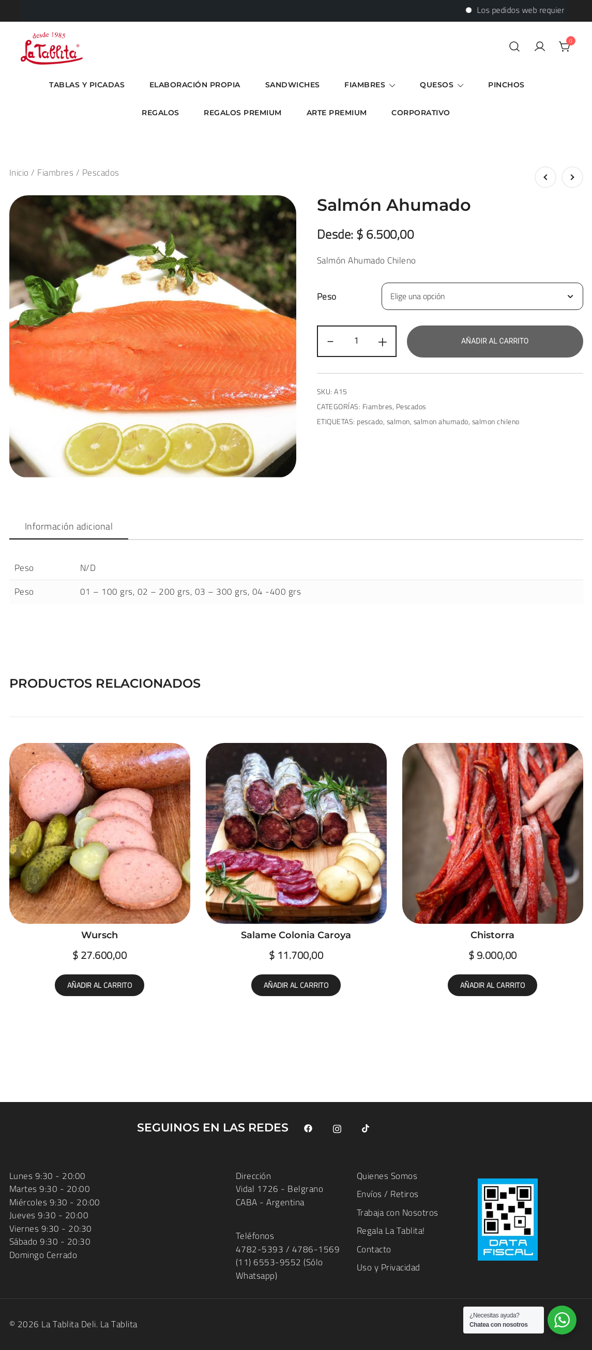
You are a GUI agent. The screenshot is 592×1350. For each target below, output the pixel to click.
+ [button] (382, 341)
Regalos (160, 112)
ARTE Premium (337, 112)
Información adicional (69, 526)
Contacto (374, 1249)
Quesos (436, 84)
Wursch (99, 935)
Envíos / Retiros (388, 1194)
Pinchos (506, 84)
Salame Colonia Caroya (296, 935)
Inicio (19, 172)
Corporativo (420, 112)
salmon (398, 421)
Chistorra (492, 935)
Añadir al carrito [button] (99, 985)
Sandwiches (292, 84)
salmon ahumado (441, 421)
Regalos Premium (243, 112)
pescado (370, 421)
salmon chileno (496, 421)
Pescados (100, 172)
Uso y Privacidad (388, 1267)
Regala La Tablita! (391, 1230)
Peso (327, 296)
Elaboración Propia (194, 84)
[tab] (69, 526)
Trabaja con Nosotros (397, 1212)
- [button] (330, 341)
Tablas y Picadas (87, 84)
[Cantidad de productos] (357, 341)
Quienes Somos (387, 1176)
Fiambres (364, 84)
